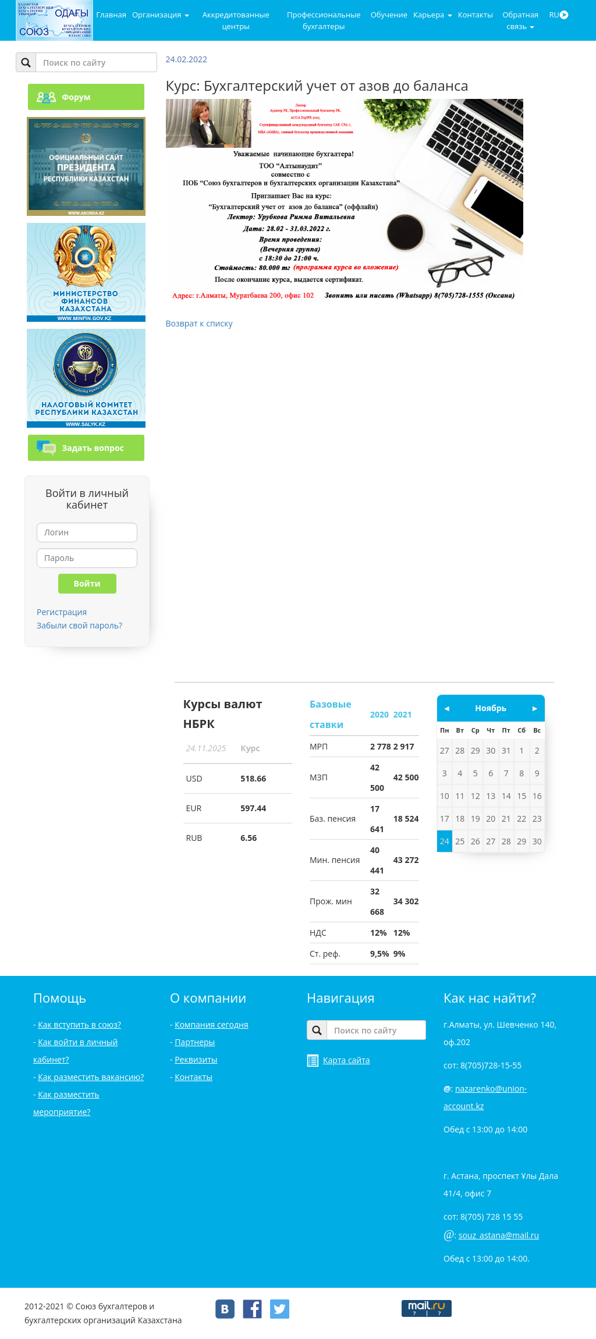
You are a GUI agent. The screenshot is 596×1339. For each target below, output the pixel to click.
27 (444, 750)
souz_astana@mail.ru (499, 1235)
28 (459, 750)
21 (506, 818)
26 (475, 841)
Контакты (475, 14)
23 (537, 818)
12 (475, 795)
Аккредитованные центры (236, 20)
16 (537, 795)
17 (444, 818)
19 (475, 818)
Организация (160, 14)
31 (506, 750)
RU (559, 14)
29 (475, 750)
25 (459, 841)
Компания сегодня (212, 1024)
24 (444, 841)
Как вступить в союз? (79, 1024)
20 (490, 818)
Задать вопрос (80, 448)
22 (521, 818)
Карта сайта (338, 1059)
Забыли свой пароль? (79, 625)
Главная (111, 14)
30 (490, 750)
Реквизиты (196, 1059)
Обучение (389, 14)
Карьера (432, 14)
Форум (63, 97)
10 (444, 795)
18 (459, 818)
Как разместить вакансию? (91, 1076)
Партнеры (195, 1041)
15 (521, 795)
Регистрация (62, 611)
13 (490, 795)
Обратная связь (520, 20)
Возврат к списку (199, 323)
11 (459, 795)
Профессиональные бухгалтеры (323, 20)
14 (506, 795)
